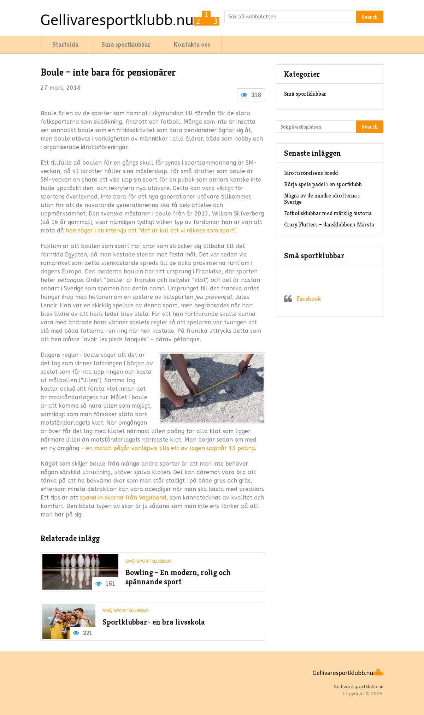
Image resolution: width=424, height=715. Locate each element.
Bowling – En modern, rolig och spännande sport (178, 577)
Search (369, 16)
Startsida (65, 44)
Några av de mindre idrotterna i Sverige (322, 199)
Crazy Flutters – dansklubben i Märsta (329, 224)
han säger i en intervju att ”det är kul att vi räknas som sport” (151, 230)
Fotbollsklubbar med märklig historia (328, 213)
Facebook (308, 299)
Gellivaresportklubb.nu (358, 686)
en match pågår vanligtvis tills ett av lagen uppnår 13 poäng (170, 448)
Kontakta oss (191, 44)
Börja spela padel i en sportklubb (323, 184)
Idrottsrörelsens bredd (311, 173)
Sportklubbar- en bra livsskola (153, 622)
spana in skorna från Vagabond (123, 497)
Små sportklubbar (126, 44)
